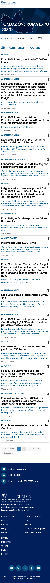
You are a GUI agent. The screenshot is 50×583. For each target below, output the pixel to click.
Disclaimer (6, 542)
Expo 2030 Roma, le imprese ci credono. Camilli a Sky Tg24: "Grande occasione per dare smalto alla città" (25, 322)
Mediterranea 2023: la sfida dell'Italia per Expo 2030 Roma (23, 348)
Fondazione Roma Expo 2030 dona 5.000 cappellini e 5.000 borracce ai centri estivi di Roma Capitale (22, 401)
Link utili (4, 550)
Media (28, 524)
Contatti (29, 520)
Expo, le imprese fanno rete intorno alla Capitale (24, 427)
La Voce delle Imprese (35, 528)
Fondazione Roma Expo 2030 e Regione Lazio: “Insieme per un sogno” (24, 165)
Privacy (4, 538)
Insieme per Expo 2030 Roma (18, 243)
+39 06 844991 (11, 475)
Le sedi (4, 520)
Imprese (5, 524)
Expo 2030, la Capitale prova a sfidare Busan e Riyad (24, 220)
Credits (4, 546)
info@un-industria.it (13, 469)
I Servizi (4, 532)
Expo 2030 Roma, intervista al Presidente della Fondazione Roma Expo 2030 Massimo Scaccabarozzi (25, 120)
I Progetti (5, 528)
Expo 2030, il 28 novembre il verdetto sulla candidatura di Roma (23, 141)
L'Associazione (8, 516)
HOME (4, 38)
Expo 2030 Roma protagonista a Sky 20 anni (24, 296)
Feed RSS (5, 554)
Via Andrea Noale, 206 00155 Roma (20, 481)
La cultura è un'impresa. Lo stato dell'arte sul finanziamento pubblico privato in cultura (22, 373)
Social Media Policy (34, 532)
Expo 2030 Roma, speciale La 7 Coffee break (24, 61)
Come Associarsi (33, 516)
